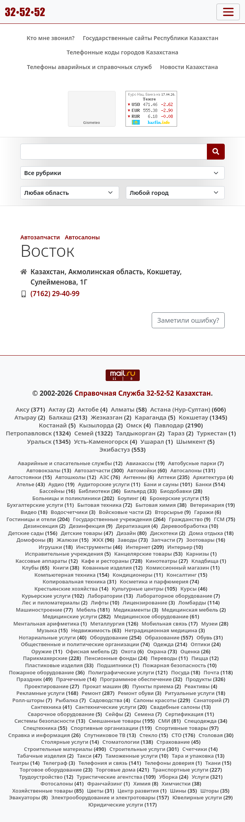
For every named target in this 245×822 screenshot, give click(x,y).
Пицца (199, 658)
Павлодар (168, 425)
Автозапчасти (40, 237)
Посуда (180, 672)
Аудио (56, 484)
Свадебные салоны (175, 706)
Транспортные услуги (180, 769)
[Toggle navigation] (228, 12)
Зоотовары (200, 539)
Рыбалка (67, 700)
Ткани (213, 762)
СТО (177, 735)
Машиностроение (39, 609)
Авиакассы (140, 463)
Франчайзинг (104, 783)
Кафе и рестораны (105, 560)
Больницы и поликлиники (66, 498)
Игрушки (50, 547)
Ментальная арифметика (46, 623)
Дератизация (133, 525)
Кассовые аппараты (41, 560)
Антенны (135, 477)
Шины (178, 790)
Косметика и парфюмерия (154, 581)
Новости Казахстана (189, 67)
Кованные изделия (107, 567)
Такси (84, 755)
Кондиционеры (133, 574)
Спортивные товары (181, 728)
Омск (134, 425)
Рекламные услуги (40, 693)
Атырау (25, 417)
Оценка (190, 651)
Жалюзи (67, 539)
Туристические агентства (109, 776)
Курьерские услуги (46, 595)
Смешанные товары (115, 720)
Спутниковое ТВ (104, 735)
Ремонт (91, 693)
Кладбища (204, 560)
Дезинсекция (40, 525)
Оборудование (109, 637)
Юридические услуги (115, 804)
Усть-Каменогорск (101, 441)
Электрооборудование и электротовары (103, 797)
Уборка (168, 776)
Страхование (173, 741)
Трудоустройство (41, 776)
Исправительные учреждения (64, 553)
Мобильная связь (164, 623)
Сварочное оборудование (60, 714)
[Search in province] (69, 192)
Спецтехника (39, 728)
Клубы (30, 567)
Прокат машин (102, 686)
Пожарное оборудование (41, 672)
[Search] (216, 152)
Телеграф (55, 762)
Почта (212, 672)
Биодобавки (176, 491)
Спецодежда (200, 720)
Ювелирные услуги (197, 797)
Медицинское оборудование (151, 616)
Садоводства (105, 700)
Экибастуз (114, 449)
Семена (144, 714)
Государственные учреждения (112, 519)
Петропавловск (29, 433)
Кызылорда (96, 425)
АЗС (105, 477)
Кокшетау (193, 417)
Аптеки (166, 477)
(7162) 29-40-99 (55, 293)
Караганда (150, 417)
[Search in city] (175, 192)
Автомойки (141, 470)
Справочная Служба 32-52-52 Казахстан (142, 393)
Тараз (176, 433)
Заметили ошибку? (188, 320)
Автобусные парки (192, 463)
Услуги (200, 776)
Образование (162, 637)
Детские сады (26, 533)
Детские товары (81, 533)
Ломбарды (192, 602)
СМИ (164, 720)
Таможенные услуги (132, 755)
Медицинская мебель (190, 609)
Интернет (137, 547)
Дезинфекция (87, 525)
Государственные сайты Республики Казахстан (150, 38)
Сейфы (114, 714)
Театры (19, 762)
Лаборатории (104, 595)
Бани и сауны (161, 484)
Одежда (163, 644)
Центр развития (138, 790)
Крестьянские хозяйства (66, 588)
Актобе (88, 409)
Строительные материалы (58, 749)
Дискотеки (164, 533)
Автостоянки (24, 477)
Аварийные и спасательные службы (65, 463)
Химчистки (176, 783)
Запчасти (163, 539)
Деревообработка (184, 525)
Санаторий (207, 700)
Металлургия (107, 623)
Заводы (127, 539)
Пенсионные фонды (110, 658)
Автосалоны (82, 237)
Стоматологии (121, 741)
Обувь (204, 637)
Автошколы (70, 477)
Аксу (22, 409)
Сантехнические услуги (105, 706)
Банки (204, 484)
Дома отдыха (206, 533)
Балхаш (59, 417)
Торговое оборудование (51, 769)
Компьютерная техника (65, 574)
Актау (57, 409)
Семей (84, 433)
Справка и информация (39, 735)
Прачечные (71, 679)
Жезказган (106, 417)
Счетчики (194, 749)
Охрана (156, 651)
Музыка (47, 630)
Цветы (95, 790)
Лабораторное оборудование (174, 595)
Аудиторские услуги (103, 484)
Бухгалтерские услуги (35, 504)
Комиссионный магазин (177, 567)
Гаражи (204, 512)
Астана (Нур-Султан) (180, 409)
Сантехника (46, 706)
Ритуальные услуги (189, 693)
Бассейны (52, 491)
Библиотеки (94, 491)
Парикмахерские (45, 658)
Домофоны (30, 539)
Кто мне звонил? (51, 38)
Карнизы (197, 553)
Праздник (29, 679)
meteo (91, 123)
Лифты (100, 602)
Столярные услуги (65, 741)
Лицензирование (145, 602)
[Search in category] (122, 172)
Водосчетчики (69, 512)
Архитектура (209, 477)
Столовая (211, 735)
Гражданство (186, 519)
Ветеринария (207, 504)
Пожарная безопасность (174, 665)
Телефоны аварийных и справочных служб (89, 67)
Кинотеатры (161, 560)
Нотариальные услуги (47, 637)
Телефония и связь (102, 762)
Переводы (164, 658)
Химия (142, 783)
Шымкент (191, 441)
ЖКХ (97, 539)
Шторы (209, 790)
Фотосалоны (57, 783)
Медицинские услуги (69, 616)
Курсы (188, 588)
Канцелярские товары (143, 553)
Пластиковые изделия (54, 665)
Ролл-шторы (28, 700)
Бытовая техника (99, 504)
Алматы (123, 409)
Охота (128, 651)
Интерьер (179, 547)
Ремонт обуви (136, 693)
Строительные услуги (137, 749)
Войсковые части (121, 512)
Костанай (53, 425)
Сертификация (184, 714)
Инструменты (94, 547)
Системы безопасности (44, 720)
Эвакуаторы (24, 797)
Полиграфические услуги (121, 672)
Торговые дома (115, 769)
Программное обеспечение (136, 679)
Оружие (41, 651)
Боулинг (128, 498)
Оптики (200, 644)
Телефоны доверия (170, 762)
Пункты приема (153, 686)
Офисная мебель (88, 651)
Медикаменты (131, 609)
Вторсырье (169, 512)
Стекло (148, 735)
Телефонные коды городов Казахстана (122, 52)
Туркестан (212, 433)
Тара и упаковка (193, 755)
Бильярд (135, 491)
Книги (61, 567)
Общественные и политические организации (80, 644)
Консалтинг (181, 574)
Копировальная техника (74, 581)
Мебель (86, 609)
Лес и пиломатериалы (51, 602)
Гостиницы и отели (31, 519)
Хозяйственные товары (42, 790)
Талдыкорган (136, 433)
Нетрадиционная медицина (161, 630)
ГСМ (219, 519)
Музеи (209, 623)
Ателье (26, 484)
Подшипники (114, 665)
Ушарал (152, 441)
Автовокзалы (43, 470)
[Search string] (113, 152)
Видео (29, 512)
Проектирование (46, 686)
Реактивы (197, 686)
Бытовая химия (155, 504)
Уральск (39, 441)
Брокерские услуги (174, 498)
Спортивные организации (105, 728)
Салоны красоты (155, 700)
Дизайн (126, 533)
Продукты (199, 679)
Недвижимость (91, 630)
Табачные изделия (41, 755)
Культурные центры (138, 588)
